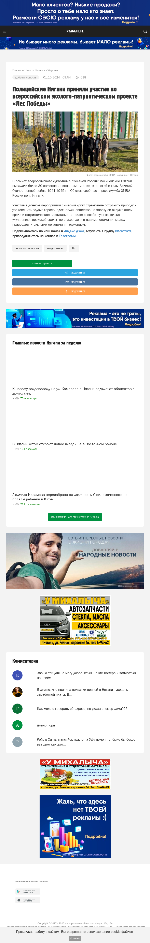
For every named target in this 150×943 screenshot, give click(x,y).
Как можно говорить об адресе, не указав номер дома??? (82, 709)
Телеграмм (67, 236)
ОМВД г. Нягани (55, 248)
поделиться (75, 273)
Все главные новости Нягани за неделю (75, 516)
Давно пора (46, 725)
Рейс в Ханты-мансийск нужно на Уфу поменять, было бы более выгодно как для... (86, 741)
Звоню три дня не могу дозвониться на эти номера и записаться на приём (87, 675)
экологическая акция (27, 248)
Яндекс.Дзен (74, 231)
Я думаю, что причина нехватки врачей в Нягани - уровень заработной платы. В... (82, 692)
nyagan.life (75, 31)
